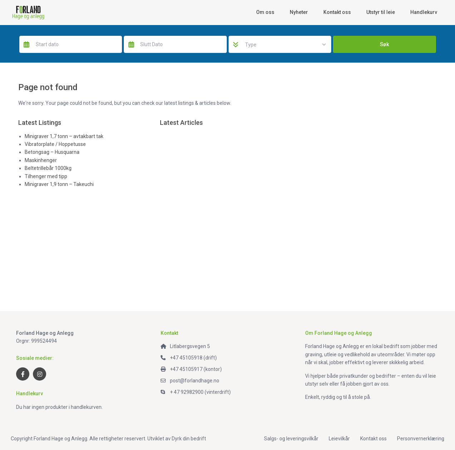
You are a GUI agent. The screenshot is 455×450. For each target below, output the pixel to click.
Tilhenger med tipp (46, 176)
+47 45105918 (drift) (193, 358)
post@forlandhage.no (194, 380)
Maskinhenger (41, 160)
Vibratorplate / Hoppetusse (55, 144)
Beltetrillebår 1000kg (48, 168)
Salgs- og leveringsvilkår (291, 438)
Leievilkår (339, 438)
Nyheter (299, 12)
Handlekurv (423, 12)
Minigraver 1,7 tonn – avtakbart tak (64, 136)
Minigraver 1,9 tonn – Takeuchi (59, 184)
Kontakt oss (337, 12)
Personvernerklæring (420, 438)
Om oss (265, 12)
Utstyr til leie (380, 12)
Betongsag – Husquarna (52, 152)
